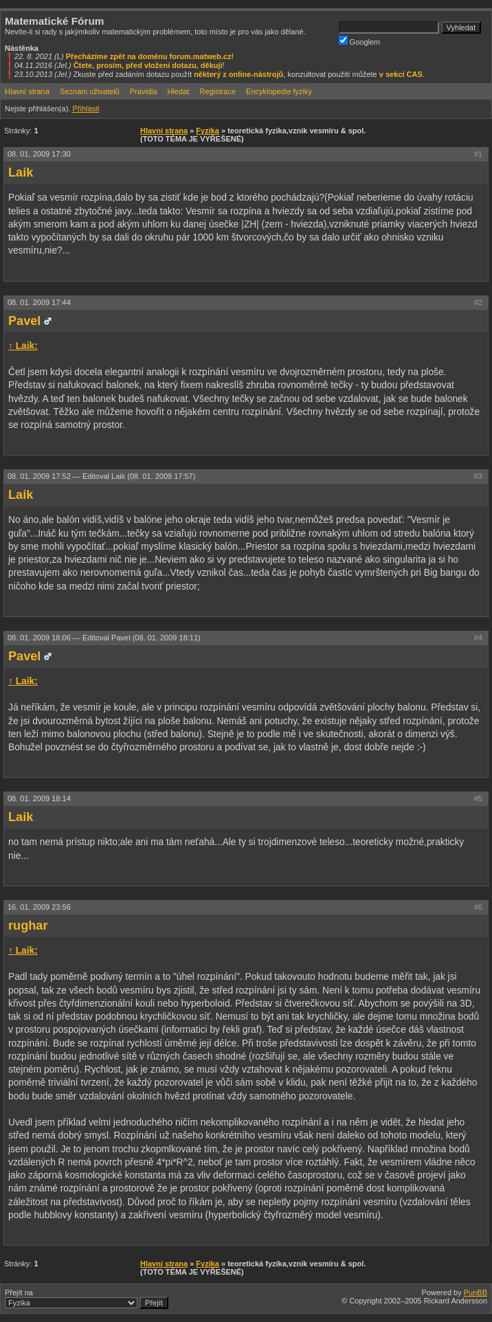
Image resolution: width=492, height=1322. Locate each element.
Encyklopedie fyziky (279, 91)
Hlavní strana (27, 91)
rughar (27, 925)
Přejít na (86, 1298)
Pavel (24, 321)
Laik (20, 172)
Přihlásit (85, 108)
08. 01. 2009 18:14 (39, 798)
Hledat (179, 91)
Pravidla (143, 91)
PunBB (475, 1292)
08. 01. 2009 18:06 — (104, 638)
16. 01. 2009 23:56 (39, 907)
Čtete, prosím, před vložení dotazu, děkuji (148, 65)
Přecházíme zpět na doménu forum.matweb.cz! (150, 56)
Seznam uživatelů (90, 91)
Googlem (360, 41)
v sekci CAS (401, 74)
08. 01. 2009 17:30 (39, 154)
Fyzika (207, 130)
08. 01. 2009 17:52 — (101, 476)
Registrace (217, 91)
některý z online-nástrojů (238, 74)
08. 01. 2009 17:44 (39, 302)
